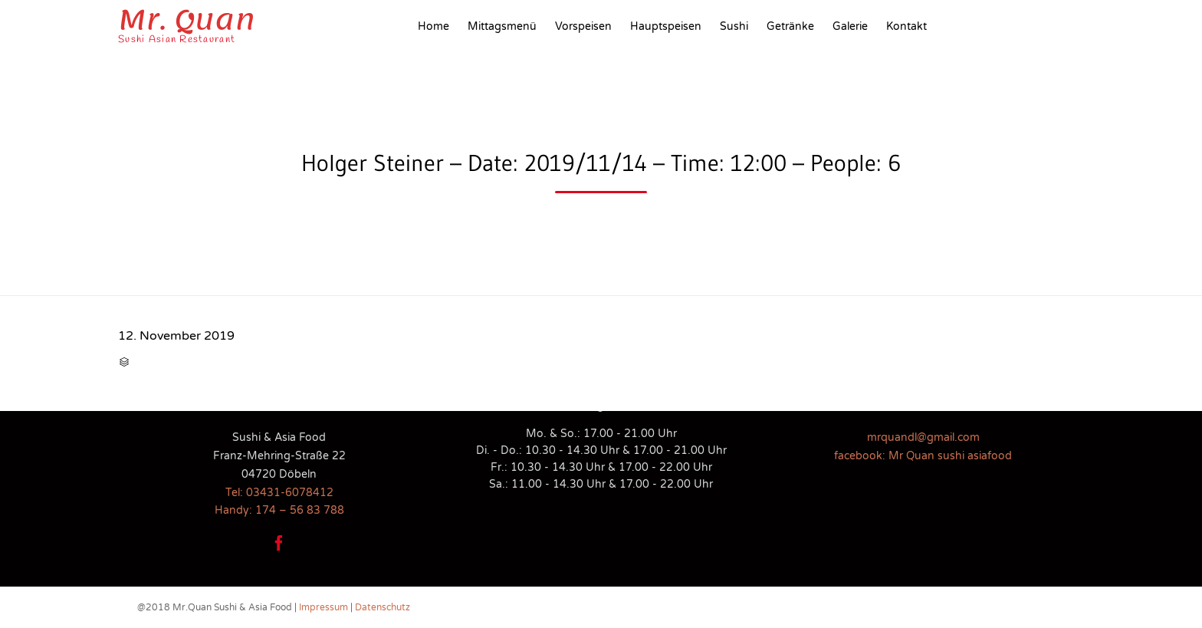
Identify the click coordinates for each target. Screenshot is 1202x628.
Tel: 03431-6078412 (279, 492)
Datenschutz (382, 607)
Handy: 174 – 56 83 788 (279, 510)
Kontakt (906, 26)
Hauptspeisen (665, 26)
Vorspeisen (583, 26)
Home (433, 26)
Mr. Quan (186, 19)
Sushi (734, 26)
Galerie (850, 26)
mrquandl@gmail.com (923, 437)
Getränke (790, 26)
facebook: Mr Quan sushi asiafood (923, 455)
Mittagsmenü (502, 26)
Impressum (323, 607)
